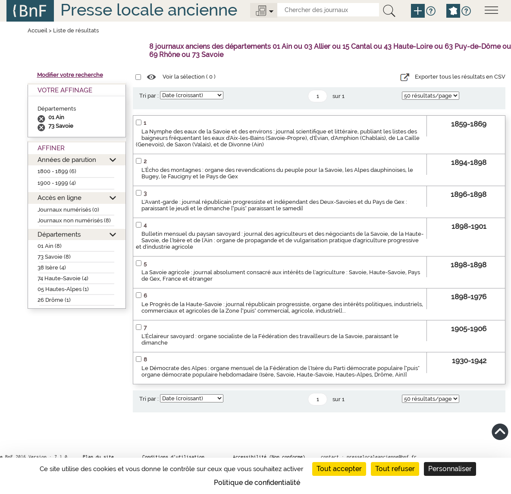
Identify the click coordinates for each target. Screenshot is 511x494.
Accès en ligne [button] (60, 197)
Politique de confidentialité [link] (257, 482)
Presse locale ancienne (148, 9)
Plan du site (98, 456)
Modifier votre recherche (70, 75)
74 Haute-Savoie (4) (63, 278)
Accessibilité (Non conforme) (269, 456)
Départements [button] (59, 234)
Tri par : (149, 95)
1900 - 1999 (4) (57, 183)
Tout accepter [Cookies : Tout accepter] (339, 469)
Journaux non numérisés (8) (74, 220)
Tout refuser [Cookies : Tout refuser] (395, 469)
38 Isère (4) (52, 267)
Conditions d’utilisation (173, 456)
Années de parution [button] (67, 159)
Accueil (37, 30)
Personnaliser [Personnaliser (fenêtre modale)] (450, 469)
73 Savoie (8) (54, 256)
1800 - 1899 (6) (57, 171)
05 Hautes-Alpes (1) (63, 289)
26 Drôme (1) (54, 300)
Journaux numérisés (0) (68, 209)
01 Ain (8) (50, 246)
